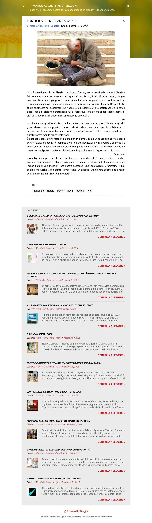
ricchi (70, 190)
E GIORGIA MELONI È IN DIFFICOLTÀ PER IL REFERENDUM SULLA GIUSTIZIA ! (63, 215)
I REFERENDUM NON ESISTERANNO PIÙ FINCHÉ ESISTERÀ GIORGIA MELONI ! (64, 363)
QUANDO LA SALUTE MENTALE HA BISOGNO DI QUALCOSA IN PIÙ (58, 449)
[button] (123, 21)
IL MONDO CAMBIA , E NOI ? (40, 334)
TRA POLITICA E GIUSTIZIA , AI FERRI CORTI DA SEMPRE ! (54, 392)
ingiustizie (38, 190)
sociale (80, 190)
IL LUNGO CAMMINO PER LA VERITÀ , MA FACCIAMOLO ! (54, 478)
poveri (60, 190)
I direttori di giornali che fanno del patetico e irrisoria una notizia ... (58, 421)
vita (89, 190)
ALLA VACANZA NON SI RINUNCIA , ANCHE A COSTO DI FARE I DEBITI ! (60, 305)
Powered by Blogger (76, 511)
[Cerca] (128, 6)
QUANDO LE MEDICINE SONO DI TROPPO (46, 244)
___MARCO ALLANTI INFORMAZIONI (53, 5)
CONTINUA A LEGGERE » (111, 236)
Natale (50, 190)
